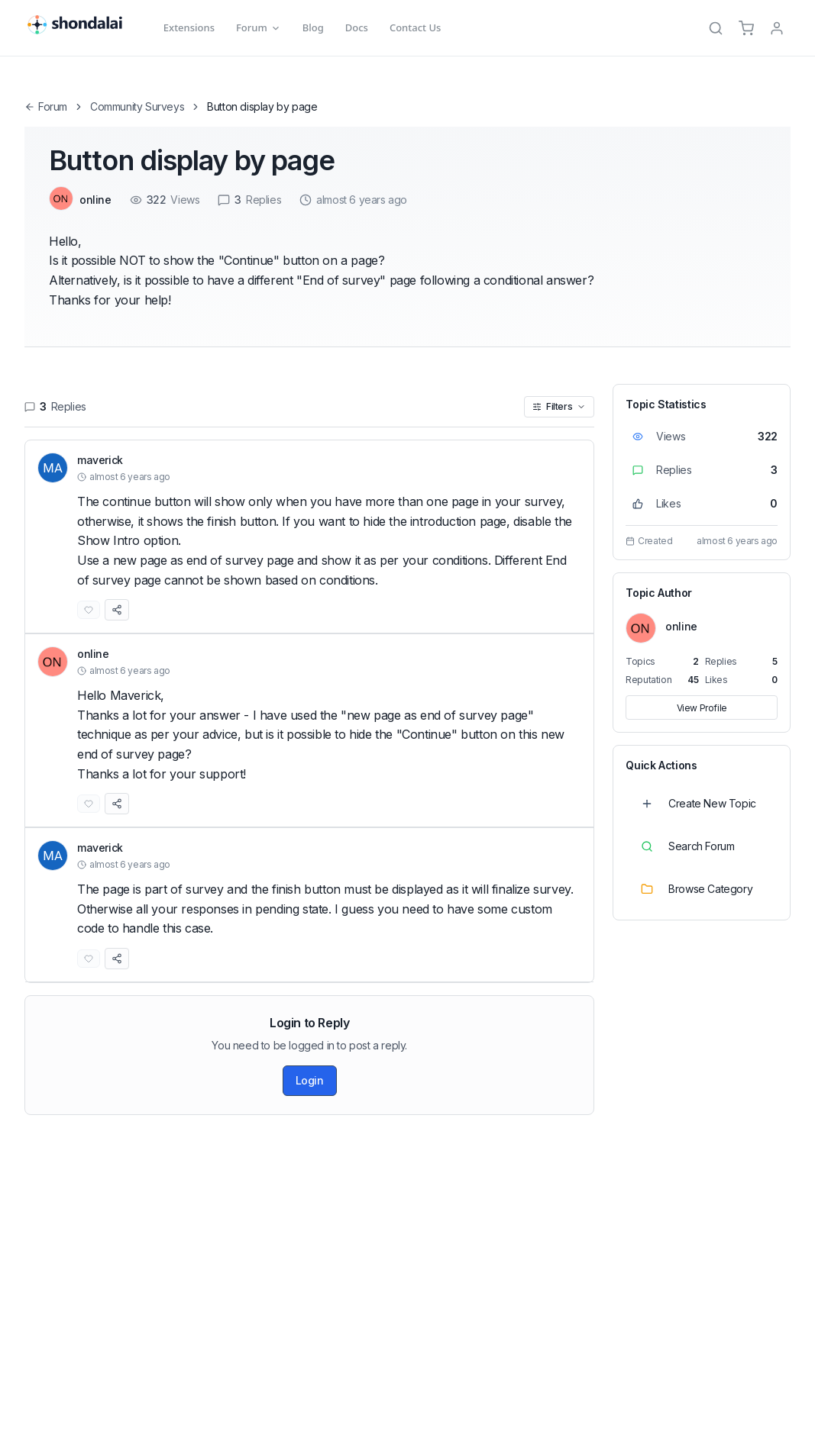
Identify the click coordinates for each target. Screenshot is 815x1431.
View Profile (702, 708)
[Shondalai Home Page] (83, 25)
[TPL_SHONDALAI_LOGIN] (777, 28)
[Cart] (746, 28)
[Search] (715, 28)
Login (310, 1080)
